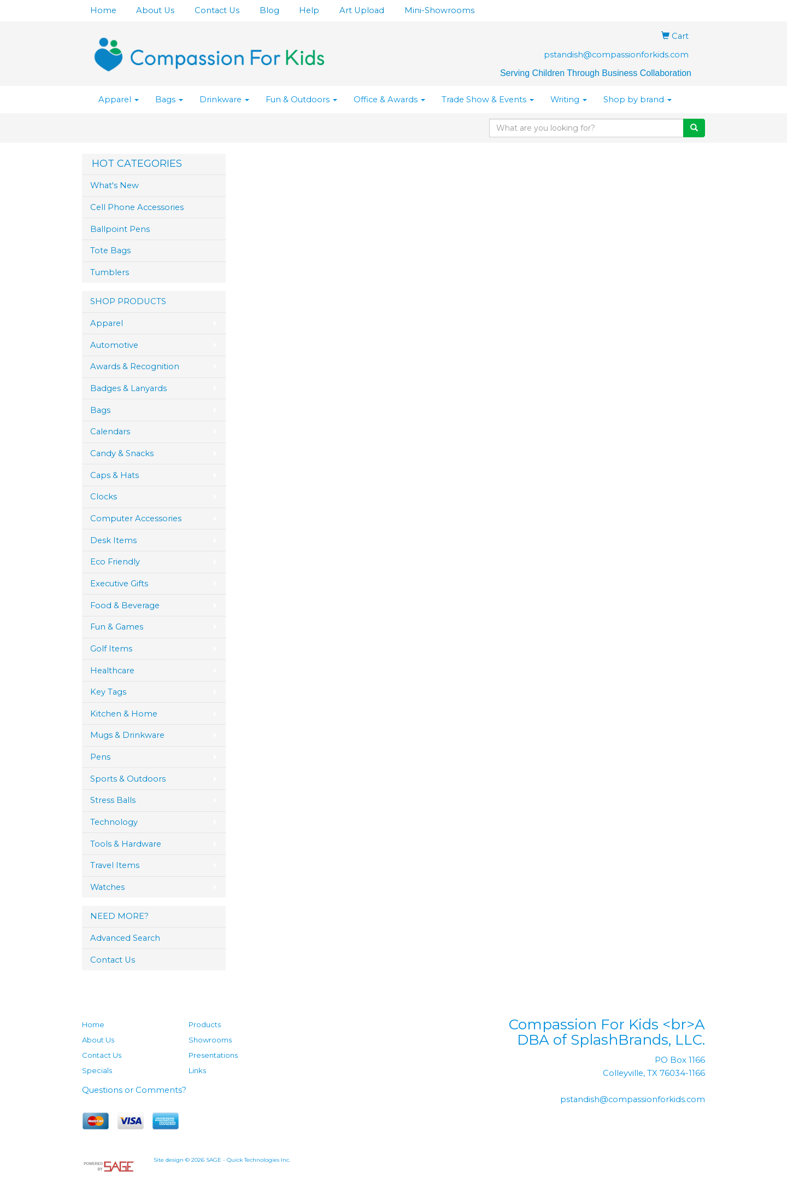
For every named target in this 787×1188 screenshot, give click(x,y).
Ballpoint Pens (120, 229)
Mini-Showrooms (439, 10)
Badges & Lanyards (128, 388)
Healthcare (112, 670)
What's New (114, 185)
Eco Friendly (115, 562)
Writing (568, 99)
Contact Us (217, 10)
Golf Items (111, 649)
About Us (155, 10)
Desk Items (113, 540)
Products (205, 1024)
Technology (114, 822)
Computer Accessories (135, 518)
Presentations (213, 1055)
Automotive (114, 345)
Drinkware (224, 99)
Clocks (103, 497)
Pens (100, 757)
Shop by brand (637, 99)
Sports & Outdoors (128, 779)
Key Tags (108, 692)
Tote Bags (110, 250)
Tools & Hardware (125, 844)
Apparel (118, 99)
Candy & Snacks (122, 453)
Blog (269, 10)
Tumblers (109, 272)
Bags (169, 99)
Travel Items (114, 865)
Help (309, 10)
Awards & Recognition (134, 366)
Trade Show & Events (488, 99)
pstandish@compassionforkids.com (616, 55)
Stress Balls (113, 800)
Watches (107, 887)
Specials (97, 1070)
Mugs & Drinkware (127, 735)
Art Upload (361, 10)
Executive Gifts (119, 584)
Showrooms (210, 1039)
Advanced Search (125, 938)
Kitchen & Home (123, 714)
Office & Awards (389, 99)
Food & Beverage (125, 605)
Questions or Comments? (134, 1090)
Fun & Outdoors (301, 99)
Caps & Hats (114, 475)
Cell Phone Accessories (137, 207)
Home (103, 10)
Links (197, 1070)
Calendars (110, 431)
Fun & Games (116, 627)
